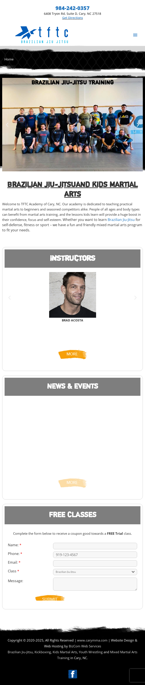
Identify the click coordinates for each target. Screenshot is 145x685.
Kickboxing (43, 652)
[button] (7, 124)
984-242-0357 (72, 8)
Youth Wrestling (91, 652)
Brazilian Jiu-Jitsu (41, 185)
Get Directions (72, 18)
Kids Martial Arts (65, 652)
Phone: (15, 553)
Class (13, 571)
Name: (14, 545)
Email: (14, 562)
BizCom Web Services (85, 646)
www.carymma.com (92, 640)
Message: (15, 581)
